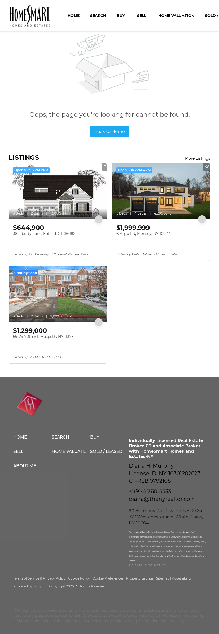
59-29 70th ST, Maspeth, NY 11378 (43, 336)
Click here (134, 556)
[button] (32, 437)
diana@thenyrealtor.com (162, 499)
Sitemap (162, 578)
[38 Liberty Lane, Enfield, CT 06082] (58, 191)
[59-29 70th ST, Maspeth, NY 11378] (58, 294)
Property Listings (140, 578)
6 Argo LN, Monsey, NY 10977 (143, 233)
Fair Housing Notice (147, 565)
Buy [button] (121, 15)
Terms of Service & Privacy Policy (39, 578)
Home (74, 15)
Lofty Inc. (40, 586)
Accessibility (182, 578)
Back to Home (109, 131)
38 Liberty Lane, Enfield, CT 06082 (44, 233)
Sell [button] (141, 15)
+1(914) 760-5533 (150, 491)
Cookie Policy (79, 578)
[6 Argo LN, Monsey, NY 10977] (161, 191)
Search (98, 15)
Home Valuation (176, 15)
